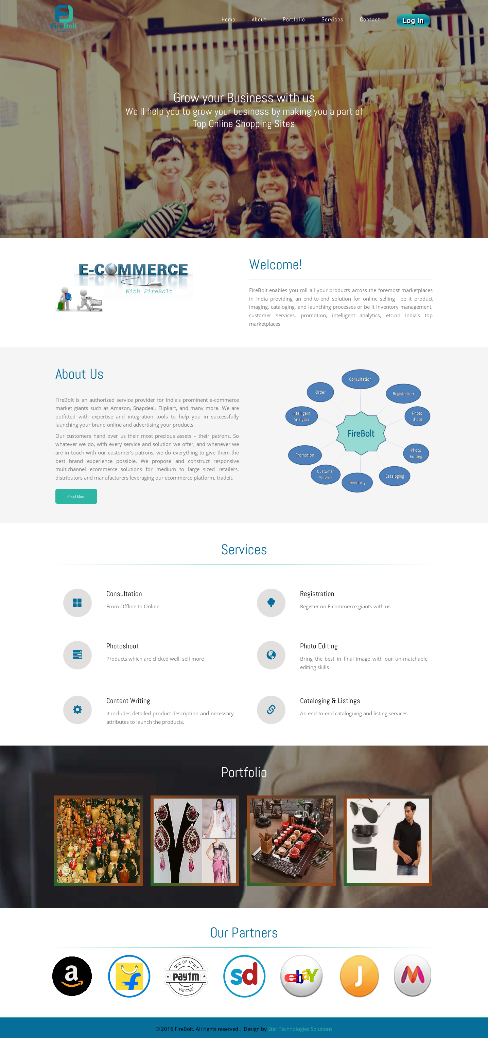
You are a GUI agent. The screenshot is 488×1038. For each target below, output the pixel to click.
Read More (76, 497)
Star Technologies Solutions (300, 1029)
